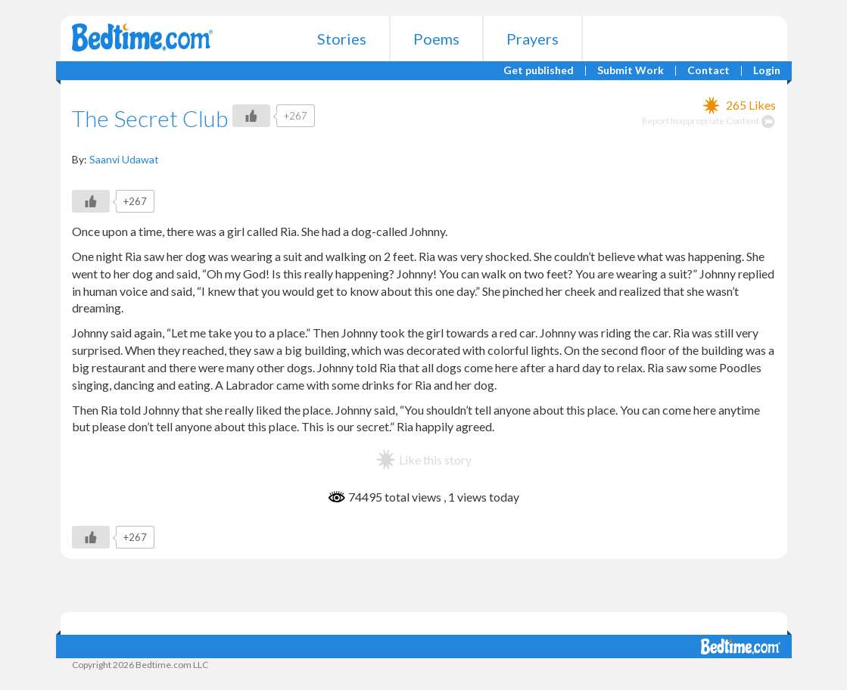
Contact (708, 71)
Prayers (532, 39)
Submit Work (630, 71)
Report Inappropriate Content (709, 120)
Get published (538, 71)
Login (766, 71)
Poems (436, 39)
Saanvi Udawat (124, 159)
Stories (341, 39)
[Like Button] (251, 115)
